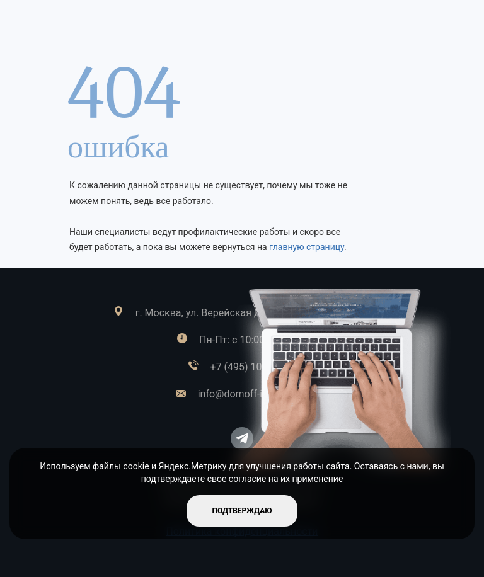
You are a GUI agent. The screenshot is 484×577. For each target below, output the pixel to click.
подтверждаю (242, 510)
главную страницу (306, 247)
